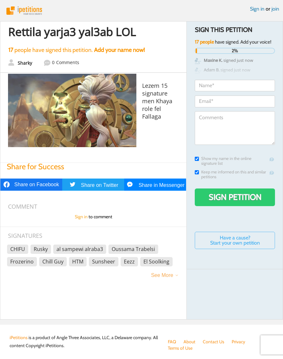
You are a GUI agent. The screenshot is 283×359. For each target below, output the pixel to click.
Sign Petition (235, 197)
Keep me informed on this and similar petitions (230, 174)
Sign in (257, 9)
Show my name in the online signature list (223, 161)
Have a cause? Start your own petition (235, 240)
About (189, 342)
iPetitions (141, 10)
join (275, 9)
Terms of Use (180, 348)
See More (162, 275)
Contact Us (213, 342)
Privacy (238, 342)
